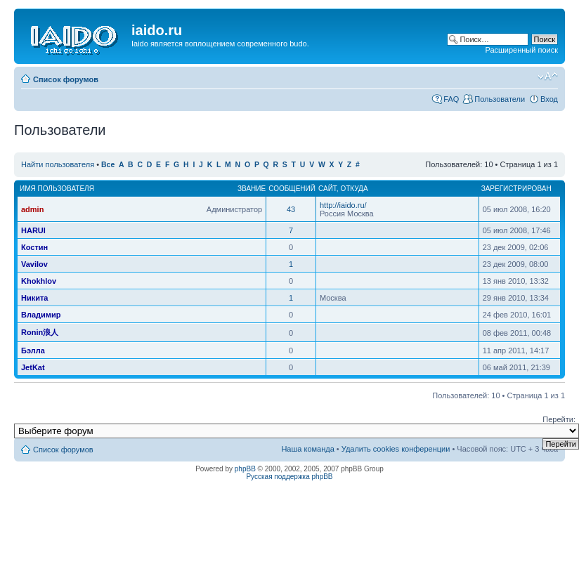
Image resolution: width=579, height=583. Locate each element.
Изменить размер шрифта (548, 76)
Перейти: (558, 419)
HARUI (33, 230)
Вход (549, 99)
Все (108, 165)
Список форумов (65, 79)
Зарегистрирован (516, 188)
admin (32, 209)
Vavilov (34, 264)
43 (291, 209)
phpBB (245, 469)
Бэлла (33, 350)
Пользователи (499, 99)
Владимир (40, 314)
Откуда (353, 188)
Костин (34, 247)
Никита (34, 298)
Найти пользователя (57, 164)
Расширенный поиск (521, 50)
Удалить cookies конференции (395, 449)
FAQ (451, 99)
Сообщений (291, 188)
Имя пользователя (57, 188)
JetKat (33, 367)
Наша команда (307, 449)
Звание (252, 188)
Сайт (327, 188)
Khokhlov (38, 281)
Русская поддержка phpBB (289, 476)
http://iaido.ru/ (343, 205)
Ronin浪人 (39, 332)
